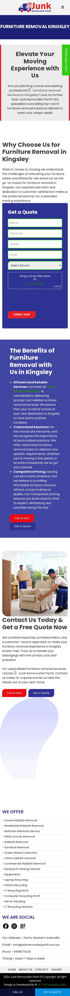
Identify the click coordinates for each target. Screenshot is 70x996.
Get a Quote (22, 526)
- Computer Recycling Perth (21, 896)
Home (12, 969)
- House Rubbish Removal (19, 820)
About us (25, 969)
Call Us (17, 992)
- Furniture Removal (15, 847)
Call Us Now (21, 518)
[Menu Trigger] (62, 7)
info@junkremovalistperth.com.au (36, 945)
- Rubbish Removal (15, 842)
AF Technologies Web (52, 985)
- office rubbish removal (19, 858)
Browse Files (35, 283)
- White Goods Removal (18, 836)
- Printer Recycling (14, 885)
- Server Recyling (13, 901)
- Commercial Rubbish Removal (24, 863)
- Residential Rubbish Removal (23, 826)
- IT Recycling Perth (15, 890)
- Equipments (11, 874)
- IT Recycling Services (17, 907)
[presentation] (36, 301)
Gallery (56, 969)
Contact (41, 969)
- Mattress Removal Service (21, 831)
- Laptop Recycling (15, 880)
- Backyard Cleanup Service (21, 869)
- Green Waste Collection (19, 853)
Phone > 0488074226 (16, 952)
